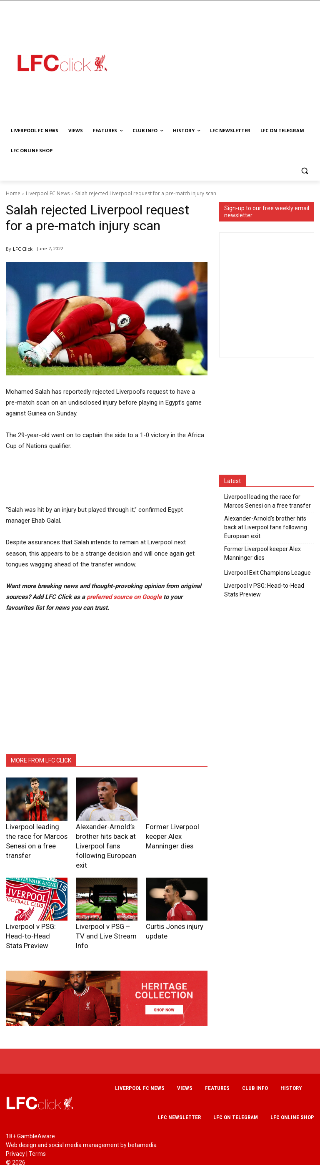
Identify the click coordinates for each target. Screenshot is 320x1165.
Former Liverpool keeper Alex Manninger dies (262, 553)
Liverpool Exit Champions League (267, 572)
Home (13, 193)
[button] (304, 171)
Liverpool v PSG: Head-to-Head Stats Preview (264, 590)
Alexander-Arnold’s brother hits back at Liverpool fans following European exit (265, 527)
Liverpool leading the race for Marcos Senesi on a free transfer (34, 834)
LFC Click (22, 249)
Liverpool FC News (48, 193)
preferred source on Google (124, 597)
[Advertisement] (219, 62)
